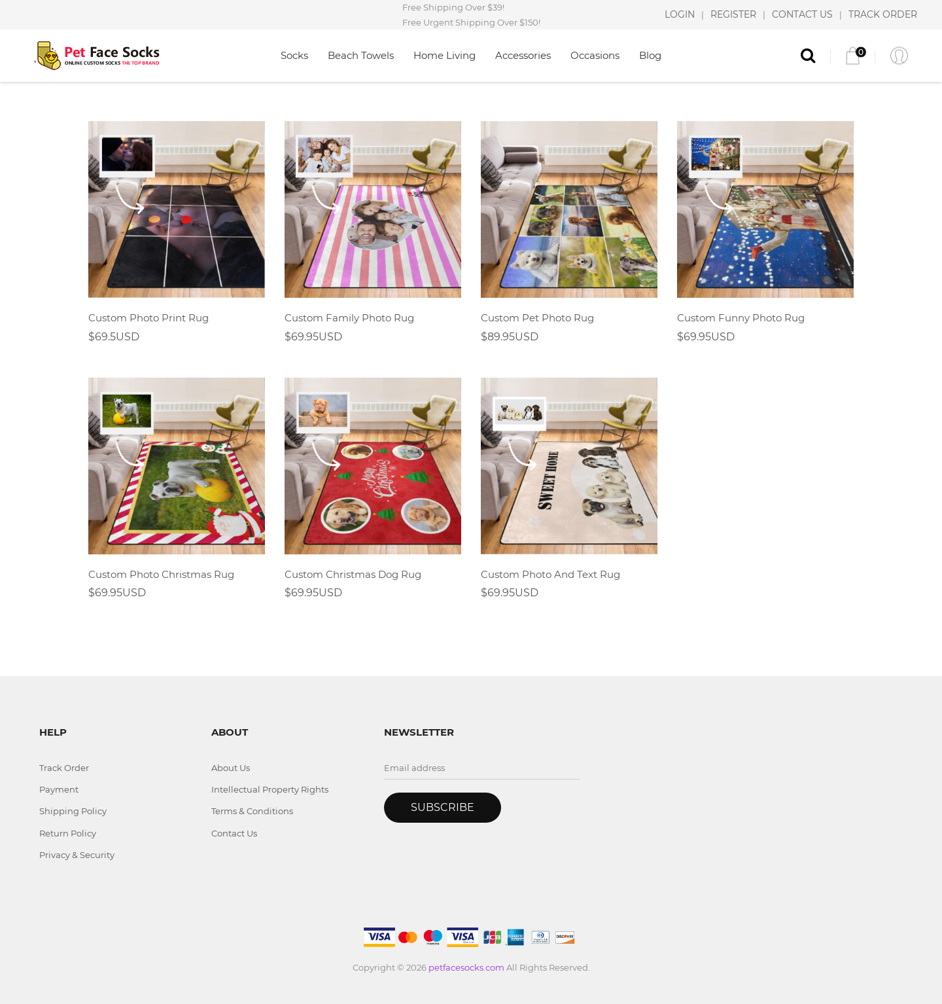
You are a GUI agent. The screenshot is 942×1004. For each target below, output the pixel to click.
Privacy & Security (76, 855)
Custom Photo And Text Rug (550, 574)
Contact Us (234, 833)
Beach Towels (361, 55)
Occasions (594, 55)
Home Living (444, 55)
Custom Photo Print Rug (148, 318)
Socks (294, 55)
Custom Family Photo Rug (349, 318)
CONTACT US (802, 14)
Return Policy (67, 833)
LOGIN (680, 14)
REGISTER (733, 14)
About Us (230, 767)
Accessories (523, 55)
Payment (58, 789)
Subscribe (442, 807)
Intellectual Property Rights (269, 789)
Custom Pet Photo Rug (537, 318)
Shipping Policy (73, 811)
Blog (650, 55)
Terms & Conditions (252, 811)
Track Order (64, 767)
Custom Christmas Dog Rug (353, 574)
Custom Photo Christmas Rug (161, 574)
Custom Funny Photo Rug (741, 318)
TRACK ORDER (882, 14)
